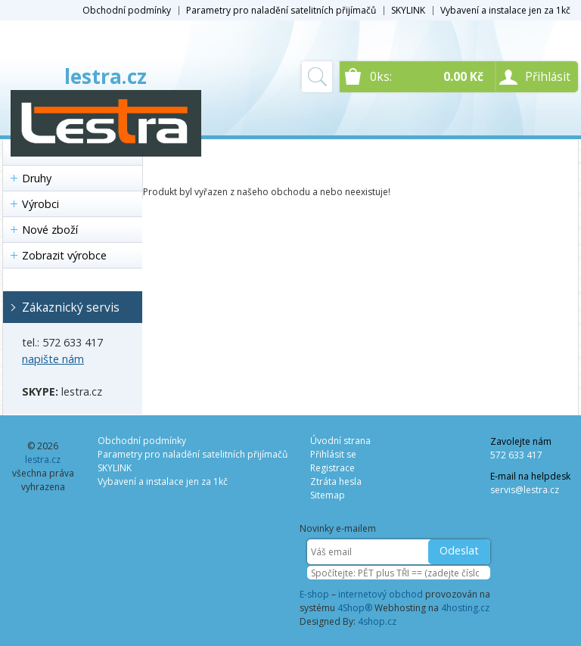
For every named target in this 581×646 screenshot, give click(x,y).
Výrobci (40, 204)
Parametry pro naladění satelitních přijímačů (281, 10)
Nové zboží (50, 229)
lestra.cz (105, 76)
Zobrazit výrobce (64, 255)
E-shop (314, 594)
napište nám (53, 359)
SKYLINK (408, 10)
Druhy (36, 178)
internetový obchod (380, 594)
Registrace (332, 467)
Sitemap (327, 495)
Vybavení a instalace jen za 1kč (505, 10)
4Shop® (354, 607)
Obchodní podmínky (126, 10)
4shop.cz (377, 621)
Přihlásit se (333, 454)
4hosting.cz (465, 607)
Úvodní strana (340, 440)
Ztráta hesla (336, 481)
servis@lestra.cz (524, 489)
